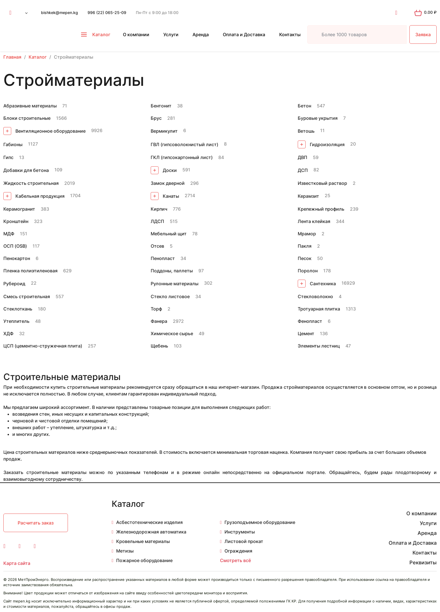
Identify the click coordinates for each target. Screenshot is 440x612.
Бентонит (161, 106)
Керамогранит (19, 209)
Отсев (157, 246)
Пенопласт (163, 258)
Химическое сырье (172, 333)
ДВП (302, 157)
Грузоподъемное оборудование (259, 522)
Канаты (165, 196)
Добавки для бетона (26, 170)
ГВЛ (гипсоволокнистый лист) (184, 144)
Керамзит (308, 196)
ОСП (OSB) (15, 246)
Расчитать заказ (36, 523)
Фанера (159, 321)
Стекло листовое (170, 296)
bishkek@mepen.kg (59, 12)
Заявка (423, 34)
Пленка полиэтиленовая (30, 270)
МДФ (8, 233)
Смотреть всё (235, 560)
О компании (136, 34)
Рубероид (14, 283)
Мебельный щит (169, 233)
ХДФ (8, 333)
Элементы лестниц (319, 346)
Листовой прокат (243, 541)
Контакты (290, 34)
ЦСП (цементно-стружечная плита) (42, 346)
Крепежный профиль (321, 209)
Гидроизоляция (321, 144)
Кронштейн (15, 221)
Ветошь (306, 131)
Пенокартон (16, 258)
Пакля (304, 246)
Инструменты (239, 532)
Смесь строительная (26, 296)
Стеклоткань (17, 309)
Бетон (304, 106)
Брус (156, 118)
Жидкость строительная (31, 183)
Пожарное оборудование (144, 560)
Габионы (12, 144)
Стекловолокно (315, 296)
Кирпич (159, 209)
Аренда (200, 34)
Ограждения (238, 551)
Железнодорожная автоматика (151, 532)
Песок (304, 258)
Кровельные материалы (143, 541)
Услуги (170, 34)
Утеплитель (16, 321)
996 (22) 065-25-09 (107, 12)
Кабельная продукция (34, 196)
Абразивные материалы (30, 106)
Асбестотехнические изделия (149, 522)
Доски (164, 170)
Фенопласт (310, 321)
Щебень (159, 346)
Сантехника (317, 283)
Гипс (8, 157)
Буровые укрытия (318, 118)
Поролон (308, 270)
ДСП (303, 170)
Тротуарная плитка (319, 309)
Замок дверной (168, 183)
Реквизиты (423, 562)
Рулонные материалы (174, 283)
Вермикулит (164, 131)
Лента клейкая (314, 221)
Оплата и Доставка (244, 34)
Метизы (125, 551)
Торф (156, 309)
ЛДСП (157, 221)
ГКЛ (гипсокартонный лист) (182, 157)
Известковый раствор (322, 183)
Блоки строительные (27, 118)
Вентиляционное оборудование (44, 131)
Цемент (306, 333)
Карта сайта (16, 563)
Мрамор (307, 233)
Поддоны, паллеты (172, 270)
